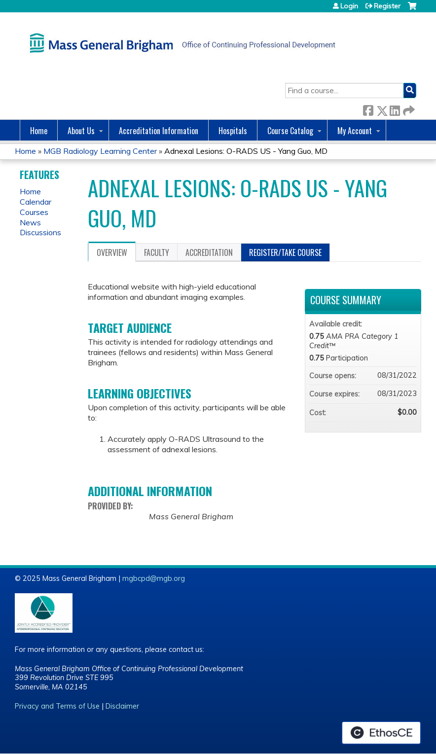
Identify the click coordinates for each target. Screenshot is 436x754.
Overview (112, 252)
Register (387, 5)
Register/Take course (285, 252)
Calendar (35, 202)
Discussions (40, 232)
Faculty (156, 252)
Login (349, 5)
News (30, 222)
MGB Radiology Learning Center (100, 151)
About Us (81, 131)
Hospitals (232, 131)
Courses (34, 212)
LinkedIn (395, 108)
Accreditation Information (158, 131)
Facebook (368, 108)
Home (38, 131)
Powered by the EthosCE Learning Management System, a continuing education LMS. (381, 733)
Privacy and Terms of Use (57, 706)
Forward (408, 108)
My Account (354, 131)
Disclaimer (122, 706)
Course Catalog (290, 131)
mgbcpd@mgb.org (153, 578)
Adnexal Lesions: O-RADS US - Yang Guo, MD (245, 151)
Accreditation (209, 252)
